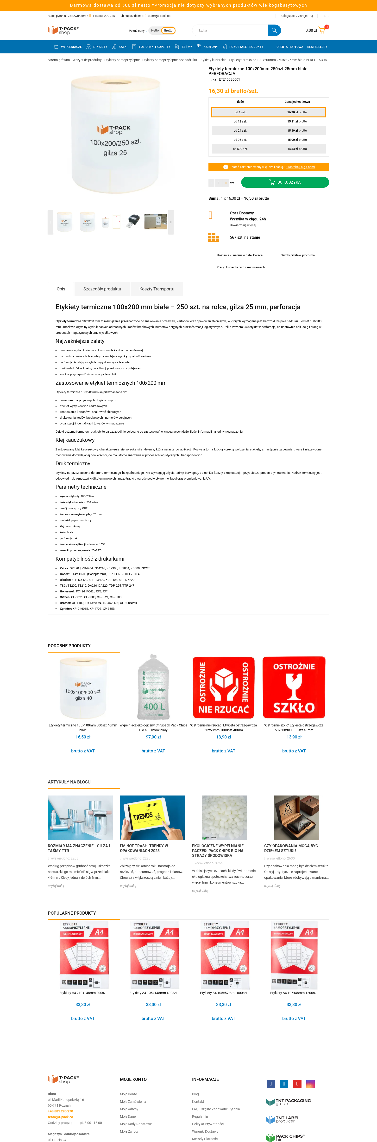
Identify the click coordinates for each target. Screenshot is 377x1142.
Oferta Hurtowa (289, 47)
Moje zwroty (129, 1131)
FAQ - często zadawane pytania (216, 1109)
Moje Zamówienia (133, 1102)
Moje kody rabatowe (136, 1124)
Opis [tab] (61, 288)
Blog (195, 1094)
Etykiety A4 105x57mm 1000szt (223, 993)
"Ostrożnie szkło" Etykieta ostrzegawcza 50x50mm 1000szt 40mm (294, 727)
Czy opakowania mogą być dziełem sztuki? (291, 848)
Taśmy (183, 46)
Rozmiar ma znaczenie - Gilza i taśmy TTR (79, 848)
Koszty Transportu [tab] (156, 288)
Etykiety (96, 46)
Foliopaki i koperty (150, 46)
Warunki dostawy (205, 1131)
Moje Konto (128, 1094)
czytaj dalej (56, 886)
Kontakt (198, 1102)
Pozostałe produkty (242, 46)
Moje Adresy (129, 1109)
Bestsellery (317, 47)
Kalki (119, 46)
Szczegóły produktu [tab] (102, 288)
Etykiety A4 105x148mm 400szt (153, 993)
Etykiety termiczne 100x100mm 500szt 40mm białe (83, 727)
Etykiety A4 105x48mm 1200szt (294, 993)
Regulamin (200, 1116)
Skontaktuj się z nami (300, 167)
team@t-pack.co (159, 16)
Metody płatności (205, 1139)
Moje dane (128, 1116)
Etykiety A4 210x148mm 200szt (83, 993)
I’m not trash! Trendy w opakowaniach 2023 (144, 848)
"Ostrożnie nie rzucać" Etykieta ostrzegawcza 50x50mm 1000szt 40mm (223, 727)
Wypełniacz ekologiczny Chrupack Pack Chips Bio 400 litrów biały (153, 727)
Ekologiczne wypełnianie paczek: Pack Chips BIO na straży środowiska (218, 851)
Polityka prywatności (208, 1124)
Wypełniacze (67, 46)
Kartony (207, 46)
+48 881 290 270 (104, 16)
